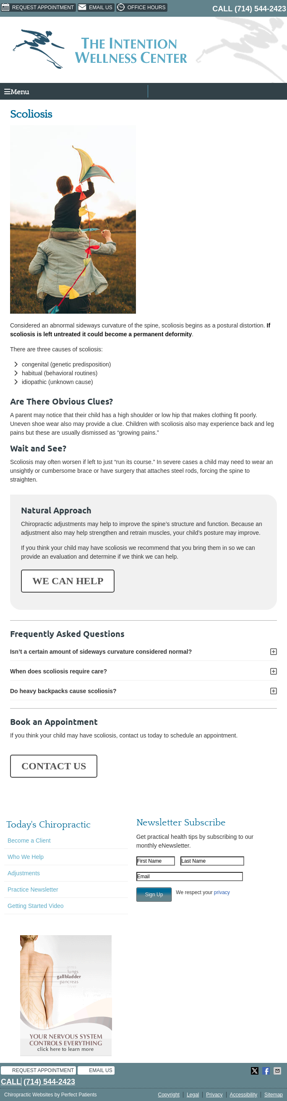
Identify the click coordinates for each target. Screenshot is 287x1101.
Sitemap (273, 1095)
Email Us (95, 7)
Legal (193, 1095)
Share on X (255, 1071)
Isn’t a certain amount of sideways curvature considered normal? (101, 651)
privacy (222, 892)
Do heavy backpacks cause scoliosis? (63, 691)
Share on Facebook (266, 1071)
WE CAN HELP (67, 580)
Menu (16, 92)
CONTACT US (53, 766)
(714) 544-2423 (260, 9)
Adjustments (24, 873)
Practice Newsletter (33, 889)
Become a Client (29, 840)
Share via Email (278, 1071)
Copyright (169, 1095)
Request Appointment (37, 7)
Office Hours (141, 7)
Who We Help (26, 856)
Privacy (214, 1095)
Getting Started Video (36, 905)
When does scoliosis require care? (58, 671)
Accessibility (243, 1095)
